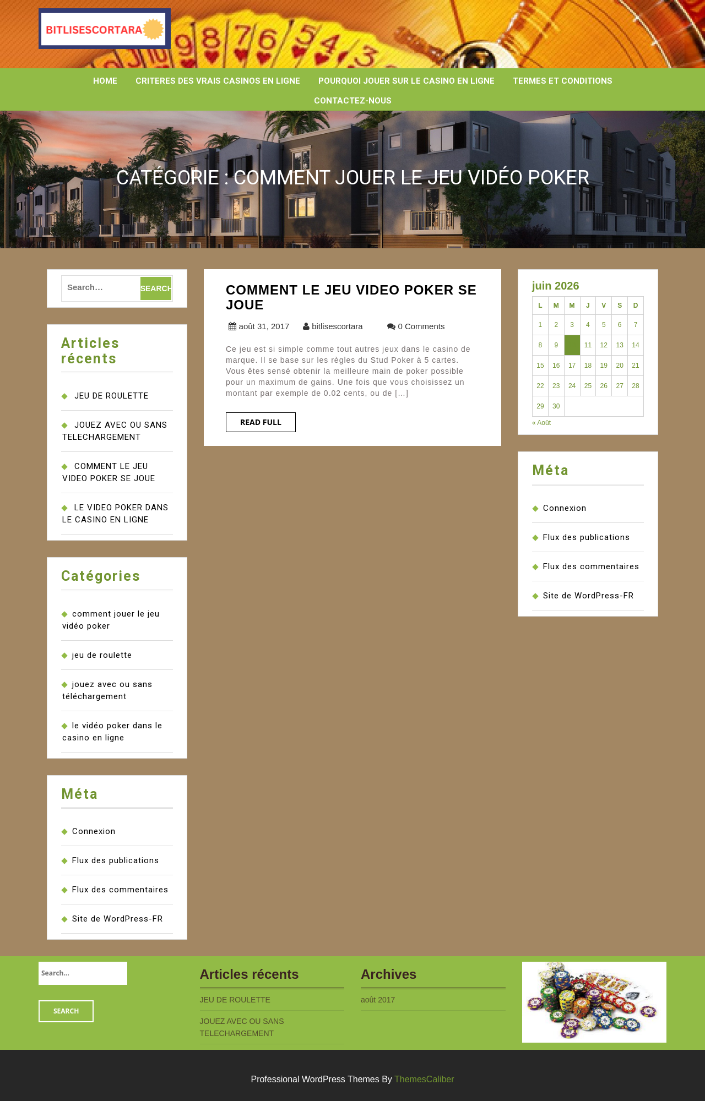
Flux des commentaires (120, 890)
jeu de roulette (102, 655)
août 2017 (378, 999)
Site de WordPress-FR (117, 919)
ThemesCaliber (424, 1079)
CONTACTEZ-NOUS (353, 101)
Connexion (94, 831)
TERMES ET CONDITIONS (562, 81)
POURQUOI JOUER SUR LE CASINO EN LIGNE (406, 81)
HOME (105, 81)
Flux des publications (115, 860)
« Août (541, 423)
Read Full (260, 422)
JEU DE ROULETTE (111, 396)
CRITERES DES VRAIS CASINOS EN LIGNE (217, 81)
